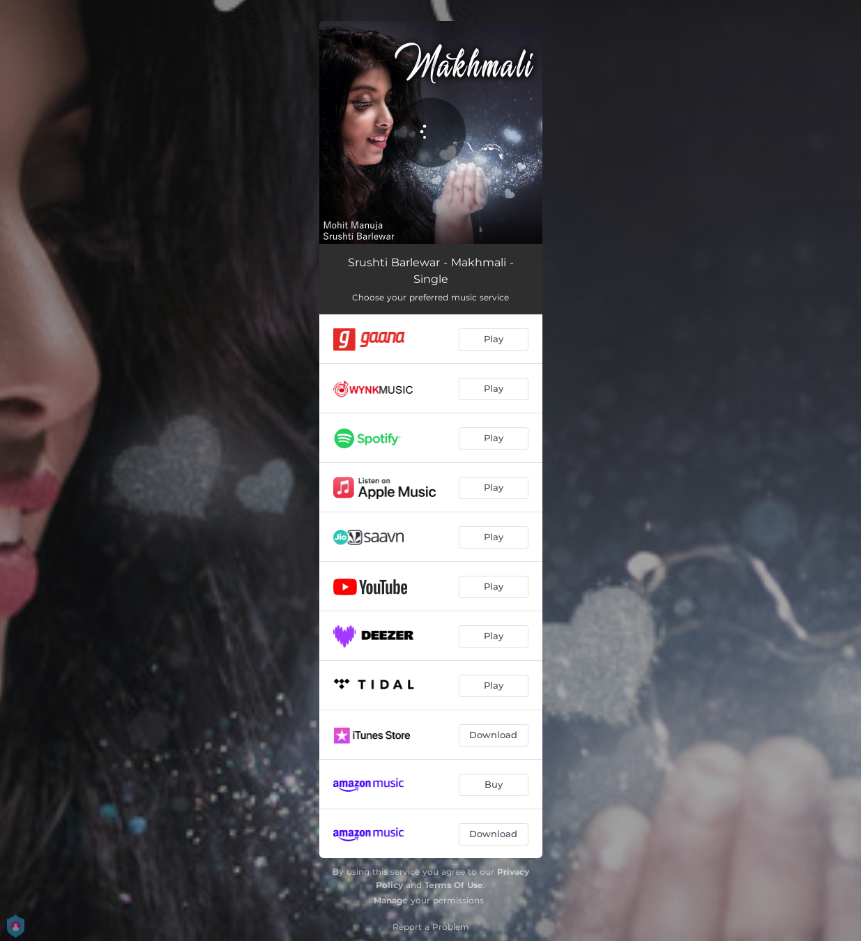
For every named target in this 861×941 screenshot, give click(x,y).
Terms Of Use (454, 885)
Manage (391, 900)
